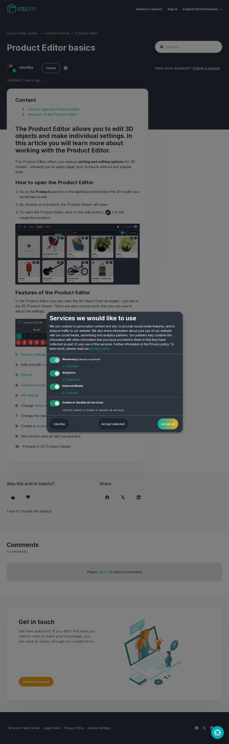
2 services (71, 379)
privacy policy (99, 348)
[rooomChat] (217, 732)
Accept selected (113, 424)
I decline (59, 424)
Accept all (168, 424)
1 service (70, 366)
